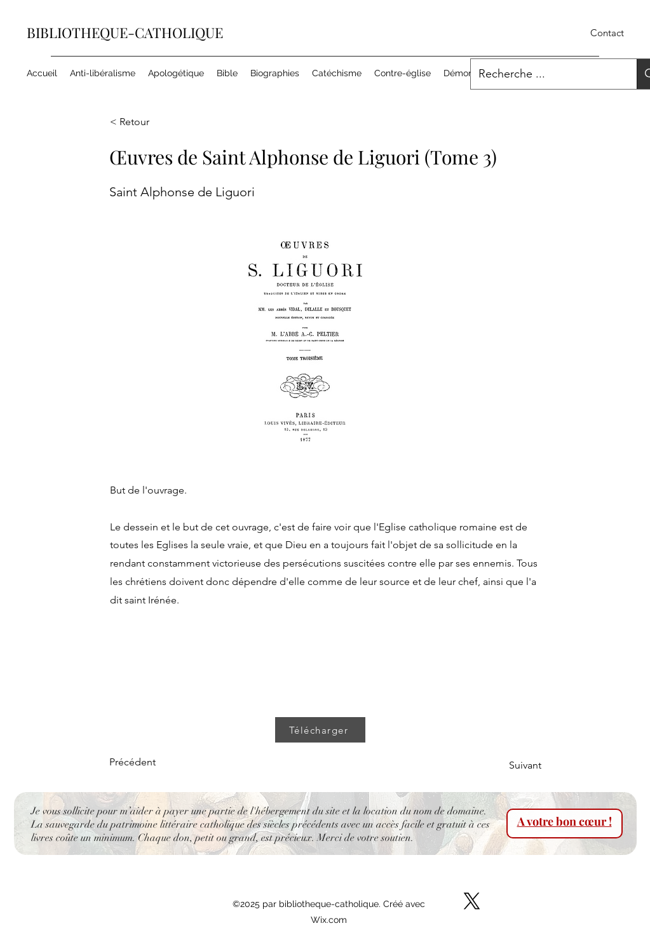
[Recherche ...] (544, 74)
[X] (472, 901)
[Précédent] (151, 762)
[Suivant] (509, 765)
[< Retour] (152, 122)
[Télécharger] (320, 730)
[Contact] (607, 33)
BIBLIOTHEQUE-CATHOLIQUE (125, 32)
